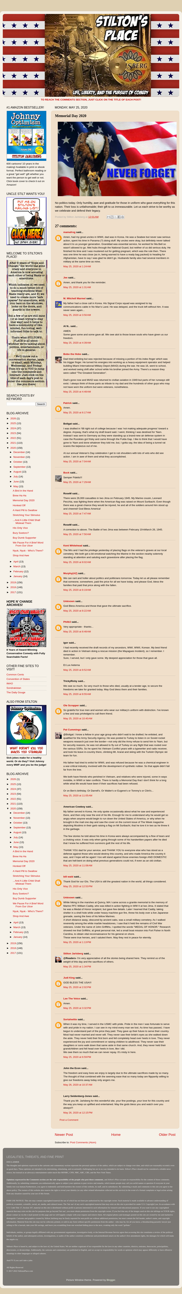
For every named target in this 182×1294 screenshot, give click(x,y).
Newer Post (64, 1135)
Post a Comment (69, 1120)
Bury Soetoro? (21, 533)
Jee (65, 277)
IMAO (9, 683)
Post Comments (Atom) (83, 1142)
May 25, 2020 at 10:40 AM (77, 718)
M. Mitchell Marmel (74, 298)
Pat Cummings (72, 729)
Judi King (69, 977)
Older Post (167, 1135)
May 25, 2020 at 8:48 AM (77, 631)
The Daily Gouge (15, 692)
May (16, 486)
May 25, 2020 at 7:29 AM (77, 482)
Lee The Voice (71, 998)
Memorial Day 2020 (24, 500)
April (16, 561)
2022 (13, 438)
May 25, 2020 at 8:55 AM (77, 694)
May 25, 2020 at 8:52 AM (77, 669)
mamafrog (69, 232)
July (16, 476)
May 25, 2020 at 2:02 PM (77, 987)
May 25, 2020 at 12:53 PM (77, 886)
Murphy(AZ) (70, 573)
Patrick (67, 403)
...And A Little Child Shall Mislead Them (26, 521)
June (16, 481)
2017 (13, 592)
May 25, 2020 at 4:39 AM (77, 342)
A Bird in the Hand (23, 490)
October (18, 461)
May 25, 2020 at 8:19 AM (77, 589)
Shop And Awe (21, 555)
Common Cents (15, 674)
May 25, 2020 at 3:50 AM (77, 315)
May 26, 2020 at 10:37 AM (77, 1084)
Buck (66, 472)
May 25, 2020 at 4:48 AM (77, 391)
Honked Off (19, 505)
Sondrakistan (13, 688)
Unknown (69, 601)
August (17, 471)
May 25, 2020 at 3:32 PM (77, 1008)
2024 (13, 428)
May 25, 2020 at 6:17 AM (77, 412)
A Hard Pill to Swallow (25, 510)
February (18, 571)
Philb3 (67, 621)
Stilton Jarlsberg (73, 953)
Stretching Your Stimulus (26, 515)
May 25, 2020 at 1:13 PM (77, 942)
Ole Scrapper (71, 705)
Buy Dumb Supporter (24, 537)
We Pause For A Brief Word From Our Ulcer (28, 544)
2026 (13, 418)
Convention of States (18, 679)
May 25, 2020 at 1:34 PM (77, 966)
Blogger (111, 1280)
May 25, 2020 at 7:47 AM (77, 513)
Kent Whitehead (72, 545)
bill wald (68, 876)
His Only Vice (20, 527)
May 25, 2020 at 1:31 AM (77, 287)
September (19, 466)
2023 (13, 433)
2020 (13, 447)
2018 (13, 587)
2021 (13, 442)
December (19, 452)
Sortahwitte (70, 1019)
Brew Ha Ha (19, 495)
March (17, 566)
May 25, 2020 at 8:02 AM (77, 562)
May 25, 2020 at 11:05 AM (77, 795)
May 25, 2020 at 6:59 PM (77, 1057)
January (18, 576)
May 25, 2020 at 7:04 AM (77, 461)
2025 (13, 423)
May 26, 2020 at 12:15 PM (77, 1112)
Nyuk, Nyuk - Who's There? (28, 550)
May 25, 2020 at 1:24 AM (77, 266)
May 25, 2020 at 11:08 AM (77, 865)
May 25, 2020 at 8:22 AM (77, 610)
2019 (13, 582)
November (19, 457)
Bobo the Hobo (72, 354)
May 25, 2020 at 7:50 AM (77, 534)
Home (116, 1135)
